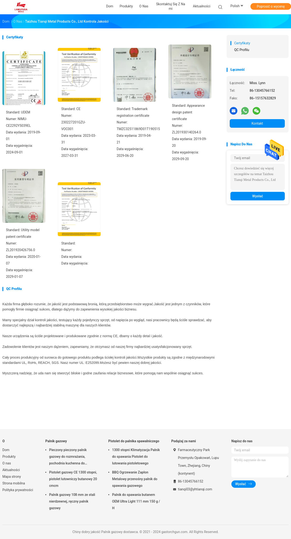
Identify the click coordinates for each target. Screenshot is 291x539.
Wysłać (257, 196)
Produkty (9, 456)
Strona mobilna (13, 483)
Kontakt (257, 123)
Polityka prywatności (17, 490)
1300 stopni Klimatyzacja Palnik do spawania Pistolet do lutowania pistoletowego (136, 456)
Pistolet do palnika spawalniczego (133, 441)
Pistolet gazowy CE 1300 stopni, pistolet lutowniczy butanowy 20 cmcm (73, 479)
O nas (6, 463)
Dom (5, 450)
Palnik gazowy (56, 441)
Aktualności (11, 470)
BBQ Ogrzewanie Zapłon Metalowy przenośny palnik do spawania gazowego (134, 479)
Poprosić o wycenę (271, 6)
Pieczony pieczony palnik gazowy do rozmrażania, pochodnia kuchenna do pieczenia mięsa (68, 457)
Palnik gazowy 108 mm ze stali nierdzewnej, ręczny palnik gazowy (72, 501)
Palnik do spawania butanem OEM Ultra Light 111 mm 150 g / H (136, 501)
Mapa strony (11, 476)
